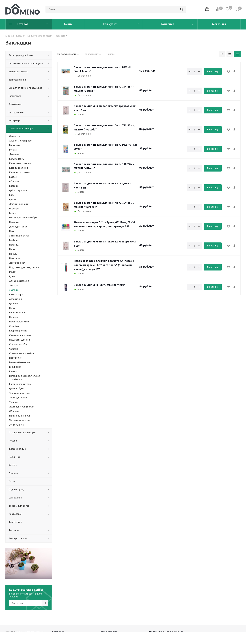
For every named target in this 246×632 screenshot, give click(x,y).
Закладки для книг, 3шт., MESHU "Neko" (99, 285)
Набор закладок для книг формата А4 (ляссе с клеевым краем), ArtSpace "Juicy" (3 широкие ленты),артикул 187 (104, 265)
